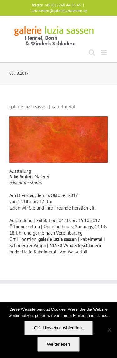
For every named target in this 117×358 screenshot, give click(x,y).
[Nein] (109, 330)
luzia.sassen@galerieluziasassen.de (58, 10)
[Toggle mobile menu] (104, 52)
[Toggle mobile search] (92, 52)
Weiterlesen (58, 344)
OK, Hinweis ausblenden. (58, 327)
